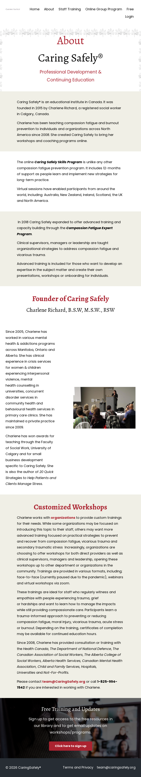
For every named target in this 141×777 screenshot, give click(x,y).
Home (34, 9)
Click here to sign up (70, 746)
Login (129, 16)
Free (130, 9)
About (49, 9)
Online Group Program (103, 9)
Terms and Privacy (77, 767)
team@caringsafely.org (116, 767)
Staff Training (70, 9)
